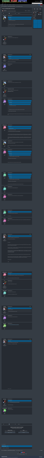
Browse (2, 3)
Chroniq (5, 194)
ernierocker (4, 399)
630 (4, 86)
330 (4, 413)
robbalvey (5, 10)
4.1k (4, 215)
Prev (3, 13)
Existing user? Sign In (37, 1)
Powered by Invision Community (22, 454)
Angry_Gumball (5, 290)
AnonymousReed (5, 408)
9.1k (4, 404)
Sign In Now (24, 432)
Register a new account (10, 432)
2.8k (4, 104)
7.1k (4, 94)
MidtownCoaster (5, 272)
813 (4, 69)
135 (4, 130)
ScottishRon (4, 323)
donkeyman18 (4, 15)
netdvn (4, 99)
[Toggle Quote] (8, 17)
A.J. (4, 36)
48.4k (4, 239)
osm (4, 186)
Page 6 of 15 (19, 13)
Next (15, 13)
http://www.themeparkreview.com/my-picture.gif (14, 324)
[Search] (35, 3)
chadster (5, 172)
